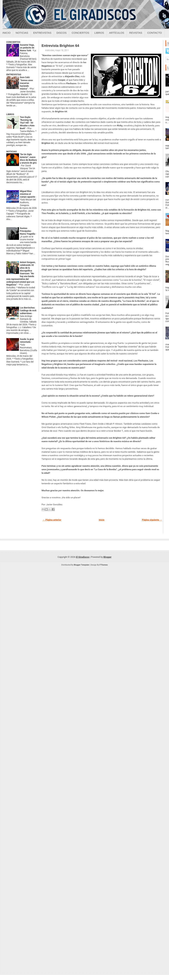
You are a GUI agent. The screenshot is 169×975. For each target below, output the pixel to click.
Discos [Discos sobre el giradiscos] (62, 32)
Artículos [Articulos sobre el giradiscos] (116, 32)
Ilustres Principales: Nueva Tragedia (28, 231)
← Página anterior (52, 519)
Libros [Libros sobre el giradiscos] (99, 32)
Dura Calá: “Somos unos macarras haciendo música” (26, 83)
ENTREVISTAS (13, 74)
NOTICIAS (11, 151)
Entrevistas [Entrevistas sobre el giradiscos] (42, 32)
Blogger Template (81, 565)
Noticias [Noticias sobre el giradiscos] (22, 32)
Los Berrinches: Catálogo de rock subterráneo (28, 311)
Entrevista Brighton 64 (60, 45)
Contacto (154, 32)
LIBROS (10, 114)
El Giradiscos (82, 557)
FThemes (104, 565)
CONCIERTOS (13, 42)
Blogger (108, 557)
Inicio (6, 32)
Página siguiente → (152, 519)
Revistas (135, 32)
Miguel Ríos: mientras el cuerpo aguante (28, 194)
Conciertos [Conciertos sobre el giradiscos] (80, 32)
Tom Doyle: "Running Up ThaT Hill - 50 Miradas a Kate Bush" (27, 123)
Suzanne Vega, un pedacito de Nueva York (27, 48)
